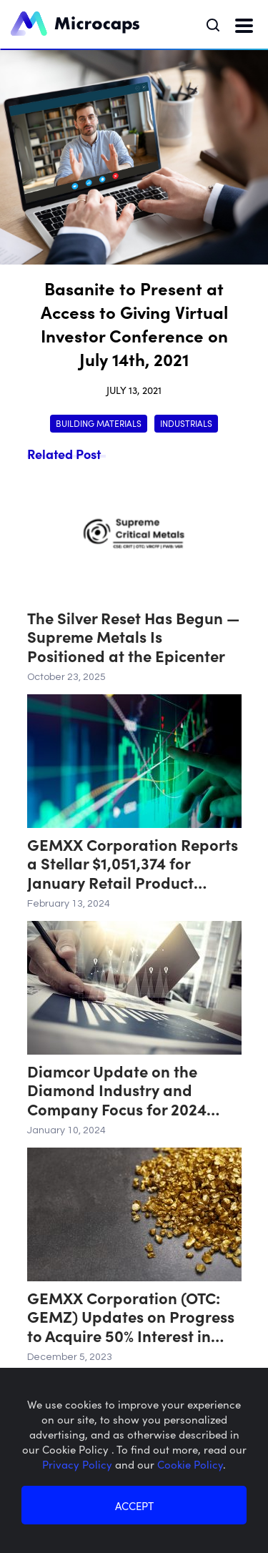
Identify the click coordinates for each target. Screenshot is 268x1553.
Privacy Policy (78, 1463)
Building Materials (99, 423)
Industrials (186, 423)
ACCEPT (134, 1505)
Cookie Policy (190, 1463)
